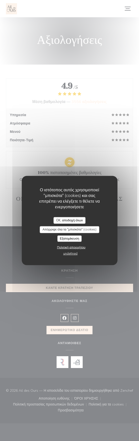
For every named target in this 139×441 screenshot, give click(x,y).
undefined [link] (70, 253)
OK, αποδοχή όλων (69, 220)
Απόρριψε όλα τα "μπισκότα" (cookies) (69, 229)
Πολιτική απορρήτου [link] (71, 247)
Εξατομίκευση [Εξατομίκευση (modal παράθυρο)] (69, 238)
